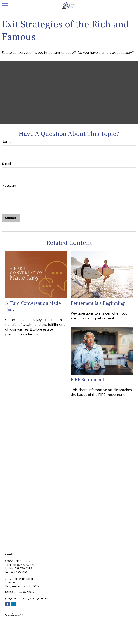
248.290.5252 (22, 561)
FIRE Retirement (87, 379)
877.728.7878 (26, 564)
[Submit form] (11, 218)
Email (6, 164)
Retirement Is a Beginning (98, 303)
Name (7, 142)
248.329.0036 (23, 568)
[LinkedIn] (14, 604)
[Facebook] (7, 604)
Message (9, 185)
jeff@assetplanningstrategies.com (26, 598)
